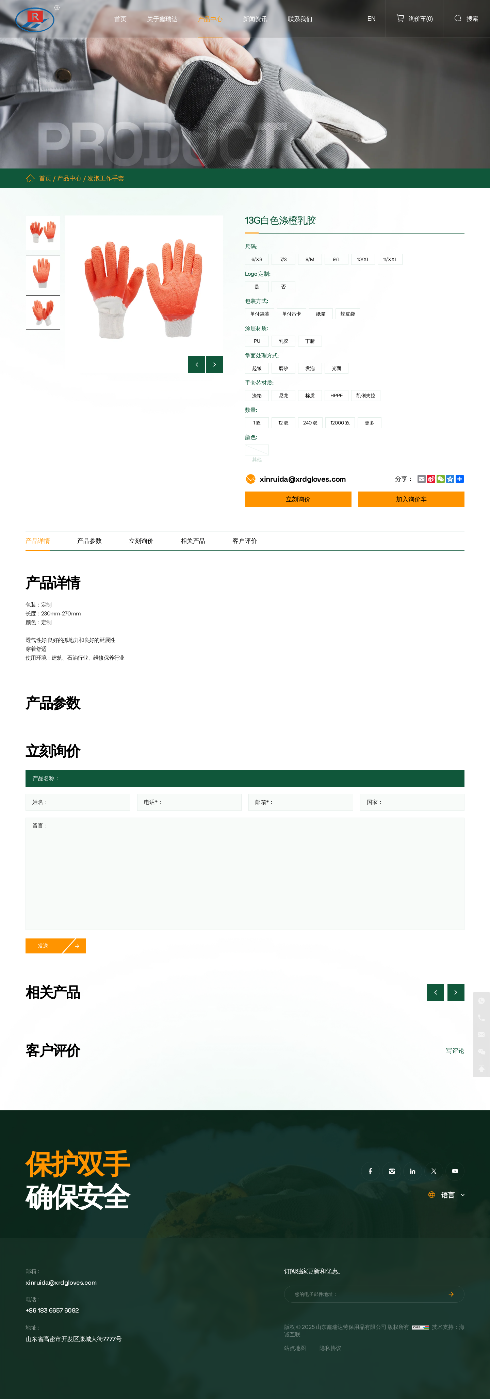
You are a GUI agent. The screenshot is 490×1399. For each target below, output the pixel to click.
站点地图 (295, 1348)
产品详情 (38, 541)
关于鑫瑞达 (162, 19)
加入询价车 (411, 499)
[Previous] (196, 364)
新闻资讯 (255, 19)
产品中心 (210, 19)
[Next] (214, 364)
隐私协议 (330, 1348)
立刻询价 (298, 499)
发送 (43, 945)
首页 (120, 19)
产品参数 (89, 541)
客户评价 (244, 541)
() (420, 18)
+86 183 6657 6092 (52, 1310)
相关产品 (193, 541)
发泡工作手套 (105, 178)
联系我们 (300, 19)
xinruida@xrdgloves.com (303, 479)
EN (371, 18)
